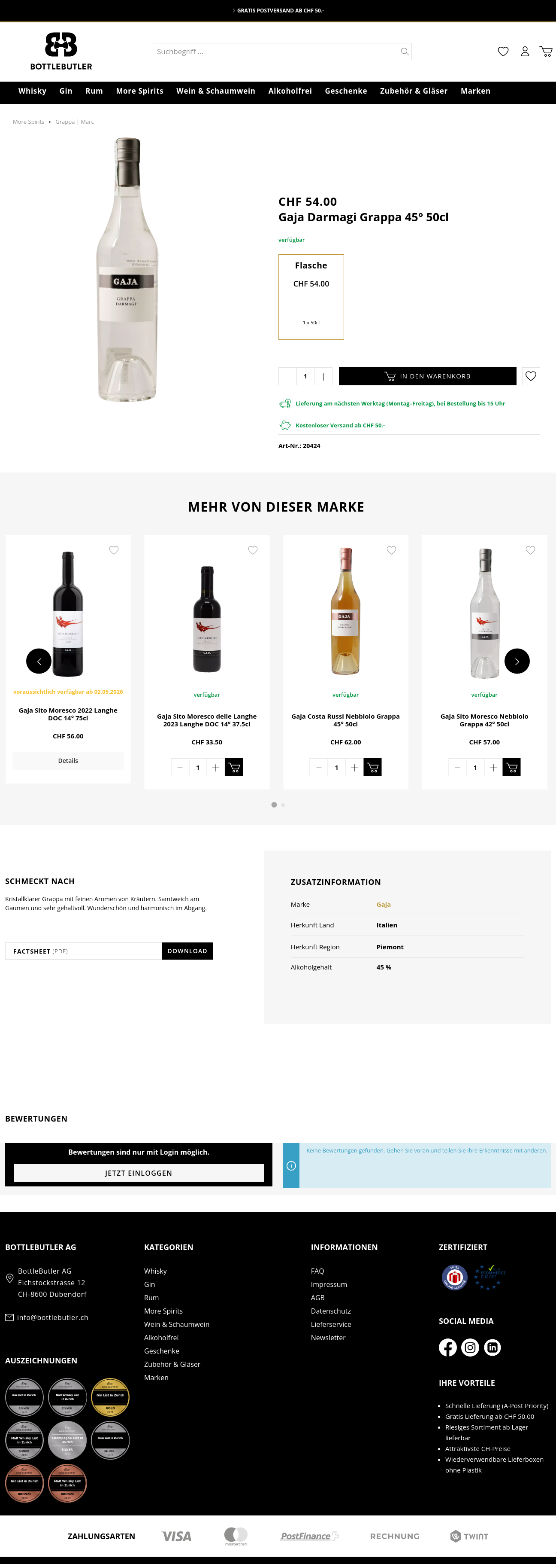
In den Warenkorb (427, 376)
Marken (156, 1353)
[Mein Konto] (522, 51)
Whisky (155, 1247)
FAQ (317, 1247)
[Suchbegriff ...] (276, 51)
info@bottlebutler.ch (52, 1293)
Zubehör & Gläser (172, 1340)
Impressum (329, 1260)
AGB (318, 1273)
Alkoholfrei (161, 1313)
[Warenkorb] (544, 51)
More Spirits (163, 1287)
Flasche (311, 265)
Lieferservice (331, 1300)
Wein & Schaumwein (177, 1300)
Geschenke (161, 1327)
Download (188, 927)
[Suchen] (405, 51)
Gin (149, 1260)
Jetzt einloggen (138, 1149)
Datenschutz (331, 1287)
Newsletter (328, 1313)
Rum (151, 1273)
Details (67, 768)
